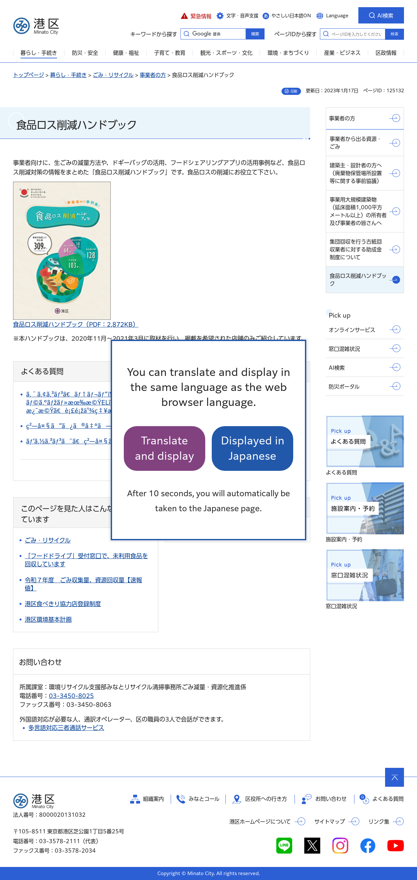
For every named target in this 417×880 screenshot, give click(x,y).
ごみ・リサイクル (113, 75)
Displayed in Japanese (252, 448)
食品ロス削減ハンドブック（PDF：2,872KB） (75, 324)
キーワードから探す (186, 33)
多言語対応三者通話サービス (66, 728)
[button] (196, 15)
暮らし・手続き (68, 75)
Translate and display (164, 448)
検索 (394, 34)
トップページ (28, 75)
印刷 (294, 91)
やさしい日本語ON (291, 15)
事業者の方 (153, 75)
